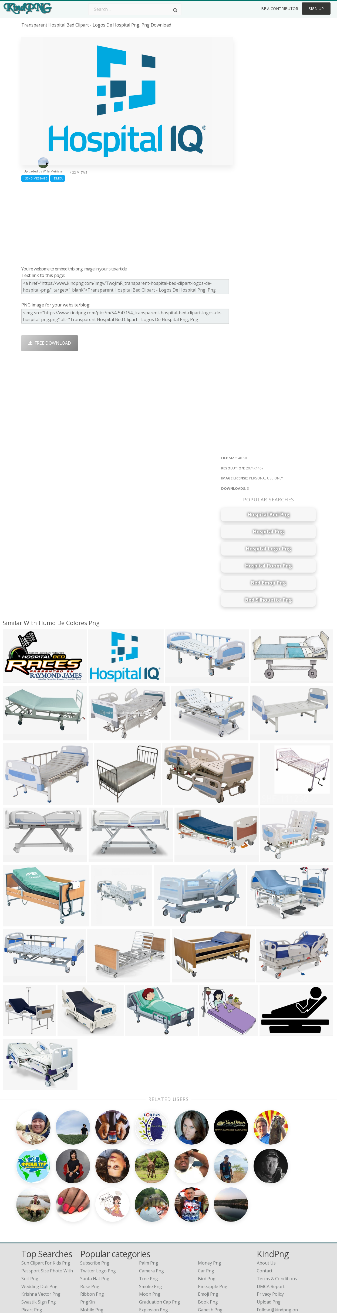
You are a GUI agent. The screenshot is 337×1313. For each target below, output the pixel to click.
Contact (264, 1216)
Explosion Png (153, 1255)
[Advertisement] (127, 222)
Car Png (206, 1216)
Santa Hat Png (94, 1223)
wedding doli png (39, 1231)
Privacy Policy (270, 1239)
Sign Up (316, 8)
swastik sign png (38, 1247)
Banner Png (210, 1262)
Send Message (35, 178)
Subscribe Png (94, 1208)
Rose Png (89, 1231)
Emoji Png (208, 1239)
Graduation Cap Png (159, 1247)
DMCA (57, 178)
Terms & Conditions (277, 1223)
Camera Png (151, 1216)
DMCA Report (271, 1231)
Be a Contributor (279, 8)
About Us (266, 1208)
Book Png (208, 1247)
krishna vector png (40, 1239)
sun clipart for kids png (45, 1208)
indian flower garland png (48, 1270)
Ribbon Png (92, 1239)
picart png (31, 1255)
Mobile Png (91, 1255)
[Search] (175, 10)
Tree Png (148, 1223)
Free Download (49, 343)
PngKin (87, 1247)
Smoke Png (150, 1231)
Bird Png (206, 1223)
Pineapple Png (212, 1231)
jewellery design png (42, 1262)
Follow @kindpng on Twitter (285, 1270)
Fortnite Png (151, 1262)
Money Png (209, 1208)
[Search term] (134, 9)
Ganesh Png (210, 1255)
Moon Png (149, 1239)
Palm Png (148, 1208)
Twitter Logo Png (98, 1216)
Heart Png (90, 1262)
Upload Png (269, 1247)
